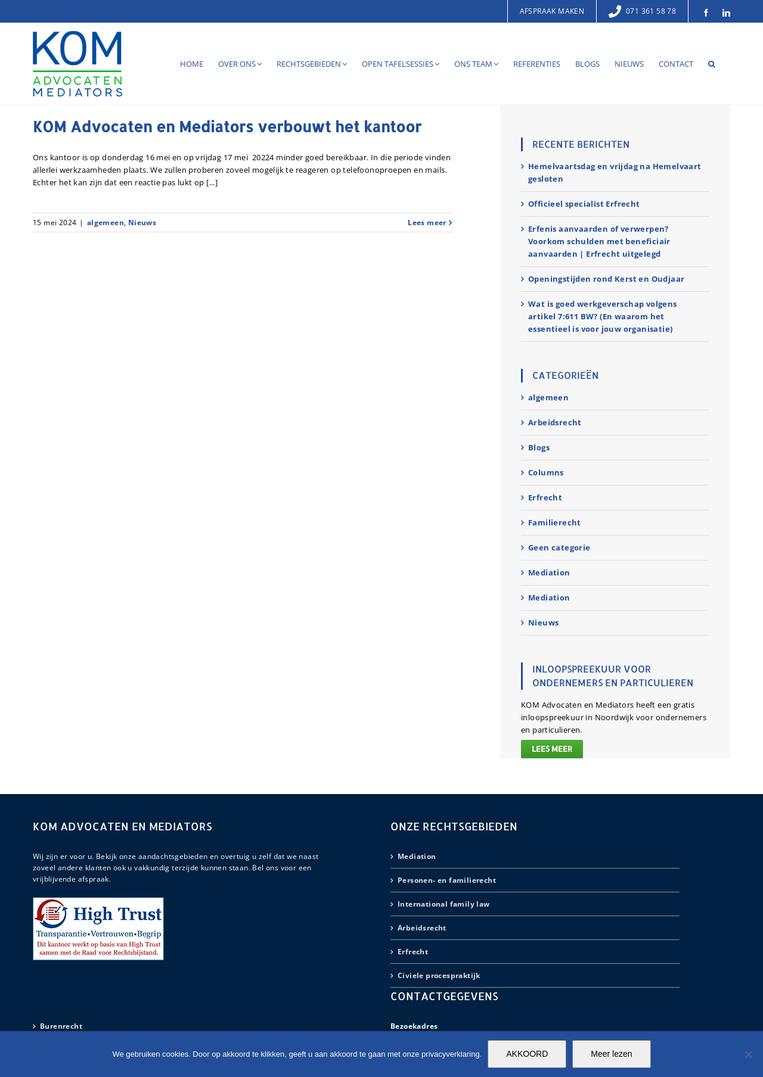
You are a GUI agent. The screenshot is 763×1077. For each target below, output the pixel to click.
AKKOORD (527, 1054)
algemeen (105, 222)
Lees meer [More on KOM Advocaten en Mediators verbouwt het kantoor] (427, 222)
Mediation (549, 572)
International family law (444, 904)
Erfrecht (545, 497)
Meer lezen (611, 1054)
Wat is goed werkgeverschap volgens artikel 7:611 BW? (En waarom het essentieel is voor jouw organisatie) (602, 316)
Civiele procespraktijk (439, 975)
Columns (546, 472)
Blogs (539, 447)
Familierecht (554, 522)
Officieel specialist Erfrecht (584, 203)
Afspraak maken (552, 11)
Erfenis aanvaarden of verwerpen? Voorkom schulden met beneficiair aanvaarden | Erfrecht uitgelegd (599, 241)
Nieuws (142, 222)
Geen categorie (559, 547)
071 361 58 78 (642, 11)
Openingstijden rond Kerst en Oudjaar (606, 278)
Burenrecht (61, 1026)
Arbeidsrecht (555, 422)
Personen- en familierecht (447, 880)
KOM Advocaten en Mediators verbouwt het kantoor (227, 126)
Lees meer (552, 749)
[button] (711, 63)
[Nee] (748, 1054)
